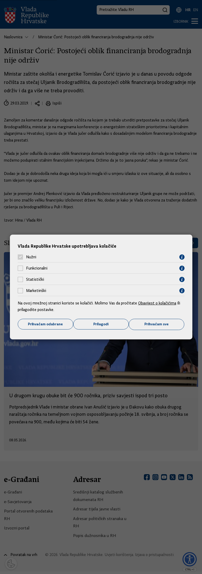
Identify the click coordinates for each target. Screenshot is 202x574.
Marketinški (36, 290)
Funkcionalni (36, 268)
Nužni (31, 257)
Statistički (35, 279)
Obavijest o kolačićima (157, 303)
